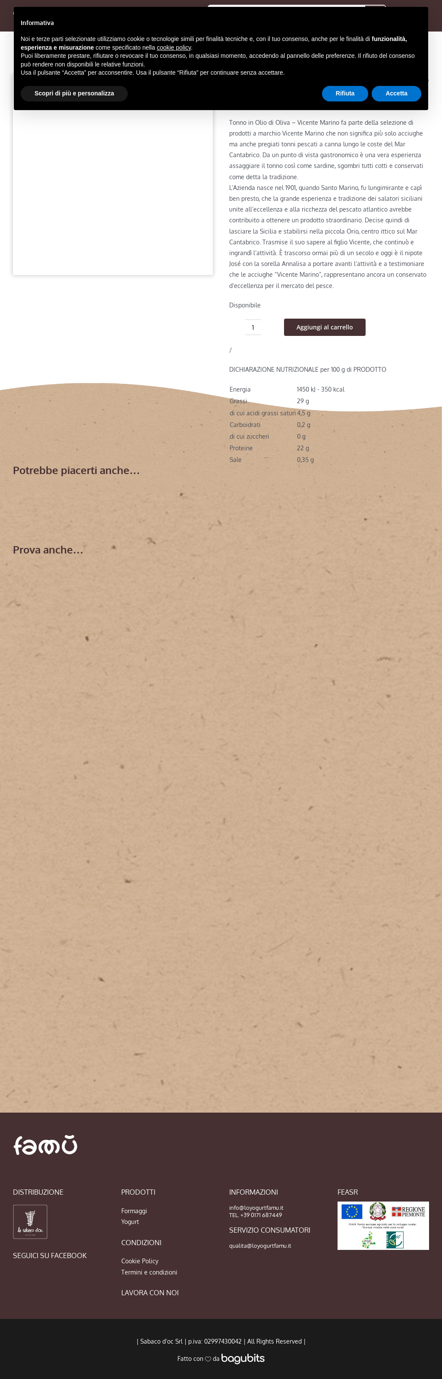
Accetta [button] (396, 93)
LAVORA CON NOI (150, 1292)
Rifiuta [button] (345, 93)
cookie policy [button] (174, 47)
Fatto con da (221, 1358)
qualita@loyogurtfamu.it (260, 1245)
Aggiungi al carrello (325, 327)
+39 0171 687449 (261, 1214)
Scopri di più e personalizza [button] (74, 93)
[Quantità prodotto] (253, 327)
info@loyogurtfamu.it (256, 1207)
